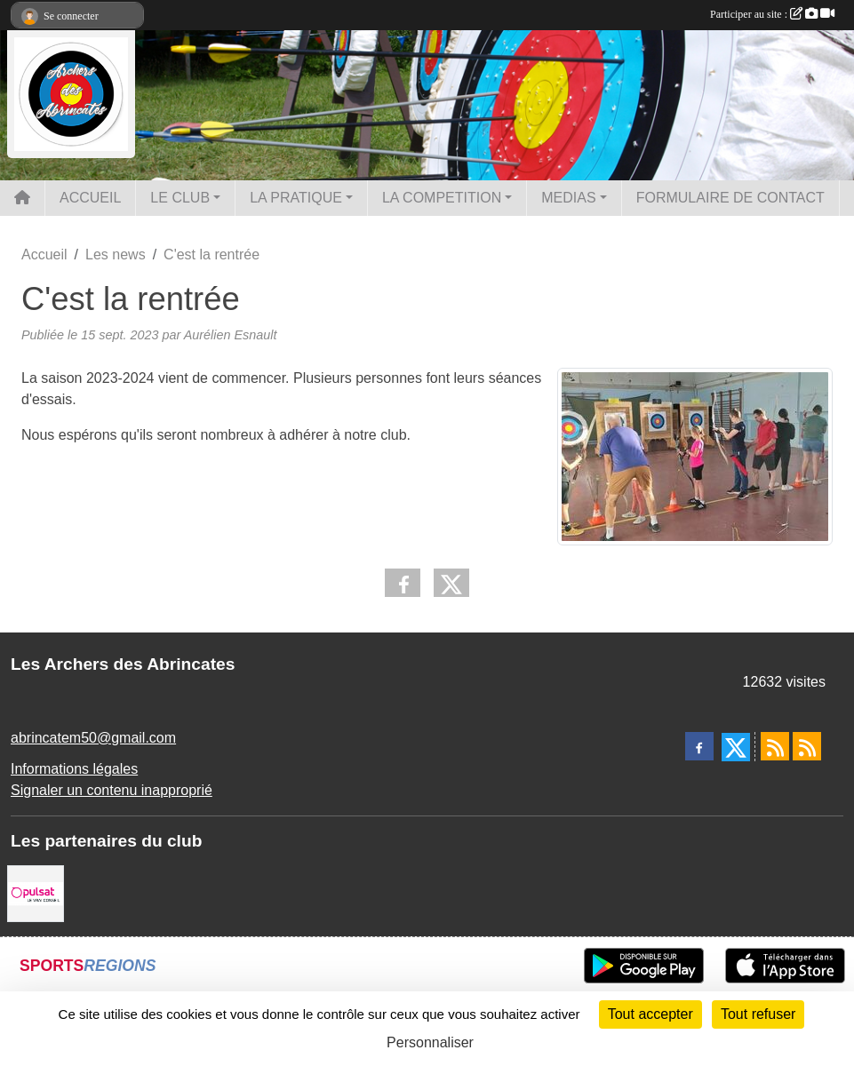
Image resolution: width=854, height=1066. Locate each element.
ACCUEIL (90, 197)
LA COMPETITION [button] (441, 197)
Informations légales (74, 768)
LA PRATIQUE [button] (296, 197)
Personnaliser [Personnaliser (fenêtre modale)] (430, 1042)
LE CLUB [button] (180, 197)
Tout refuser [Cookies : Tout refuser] (758, 1014)
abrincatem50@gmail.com (93, 737)
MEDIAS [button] (568, 197)
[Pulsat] (35, 892)
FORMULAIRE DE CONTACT (730, 197)
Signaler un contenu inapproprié (111, 790)
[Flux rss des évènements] (807, 746)
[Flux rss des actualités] (775, 746)
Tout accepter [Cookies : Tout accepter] (650, 1014)
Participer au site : (772, 14)
